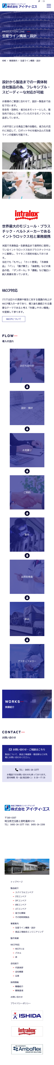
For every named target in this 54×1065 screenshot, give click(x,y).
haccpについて (13, 319)
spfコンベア (20, 901)
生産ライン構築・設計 (25, 928)
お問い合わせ (17, 997)
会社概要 (19, 972)
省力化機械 (20, 913)
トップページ (17, 882)
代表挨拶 (19, 968)
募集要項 (19, 991)
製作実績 (15, 938)
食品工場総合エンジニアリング (29, 932)
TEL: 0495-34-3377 (29, 770)
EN (44, 1)
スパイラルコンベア (24, 892)
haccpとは (19, 949)
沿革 (17, 976)
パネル (18, 953)
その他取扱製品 (22, 917)
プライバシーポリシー (21, 1003)
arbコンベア (20, 905)
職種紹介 (19, 986)
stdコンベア (20, 897)
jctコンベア (20, 909)
